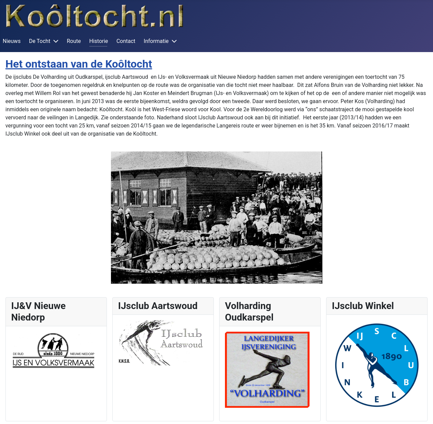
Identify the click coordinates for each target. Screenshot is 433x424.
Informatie (156, 41)
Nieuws (12, 41)
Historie (98, 41)
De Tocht (39, 41)
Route (74, 41)
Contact (125, 41)
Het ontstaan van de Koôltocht (78, 63)
